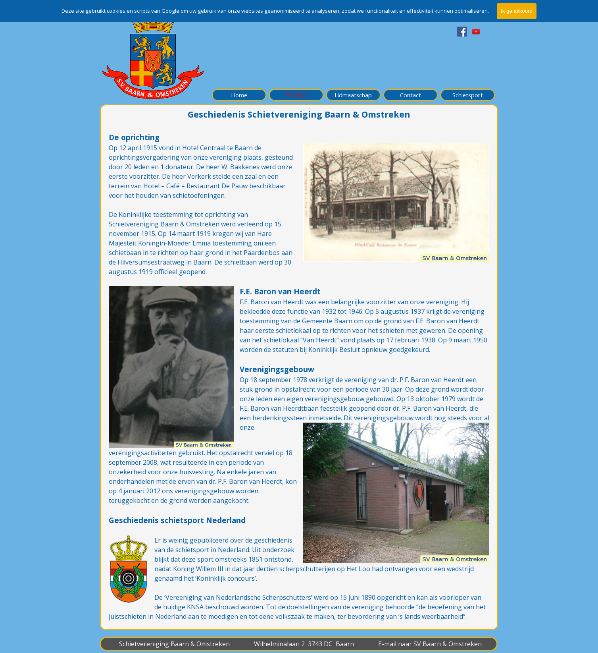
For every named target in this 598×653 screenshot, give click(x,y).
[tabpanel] (299, 376)
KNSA (195, 607)
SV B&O (296, 95)
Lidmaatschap (353, 95)
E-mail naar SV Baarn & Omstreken (430, 643)
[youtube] (476, 32)
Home (239, 95)
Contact (410, 95)
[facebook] (462, 32)
